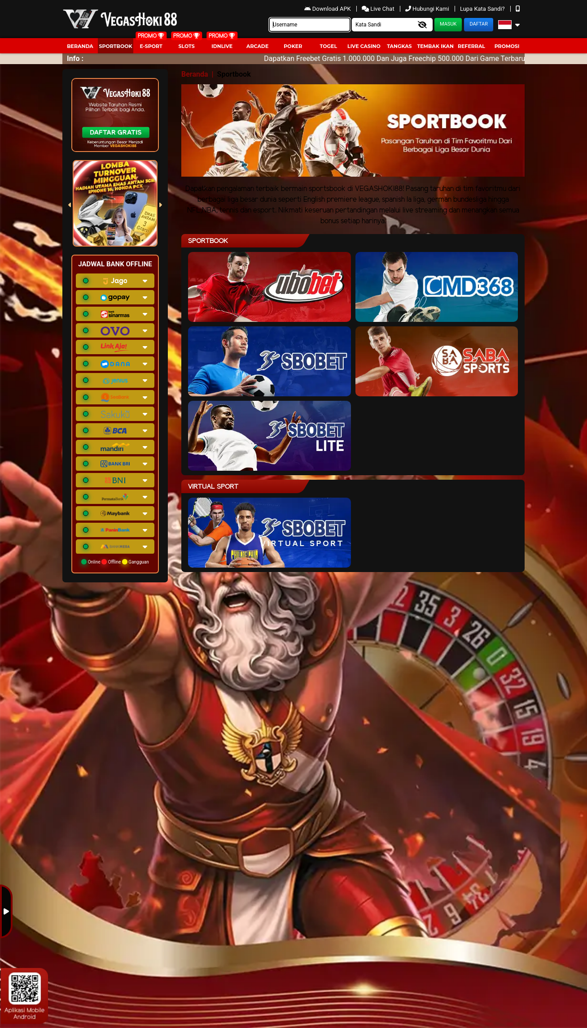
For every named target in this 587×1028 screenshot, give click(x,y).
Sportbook (115, 46)
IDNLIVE (221, 46)
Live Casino (364, 46)
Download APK (328, 8)
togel (328, 46)
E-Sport (151, 46)
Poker (293, 46)
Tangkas (399, 46)
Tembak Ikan (435, 46)
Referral (471, 46)
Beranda (80, 46)
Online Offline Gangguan (115, 561)
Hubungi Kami (428, 8)
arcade (257, 46)
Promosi (507, 46)
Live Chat (378, 8)
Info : (75, 58)
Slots (186, 46)
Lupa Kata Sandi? (483, 8)
